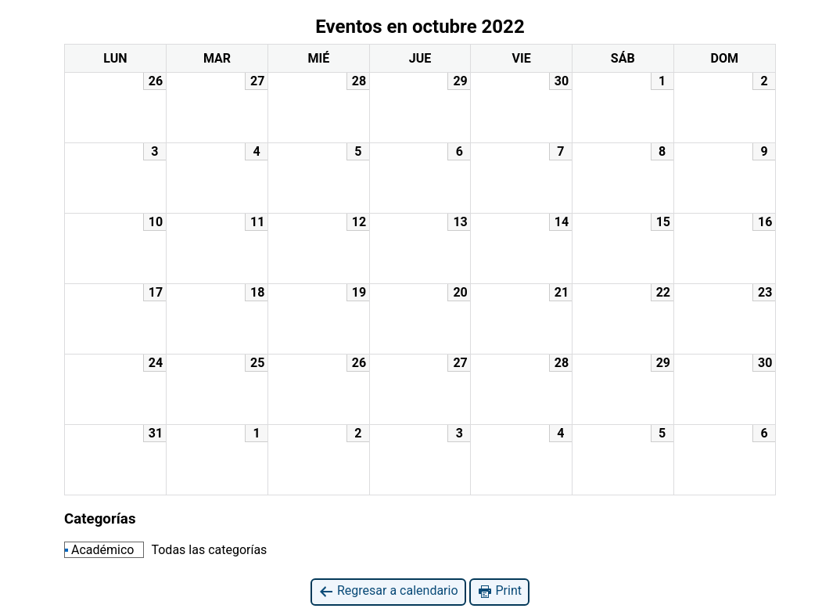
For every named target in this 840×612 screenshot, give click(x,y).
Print (499, 591)
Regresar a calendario (388, 591)
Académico (99, 549)
